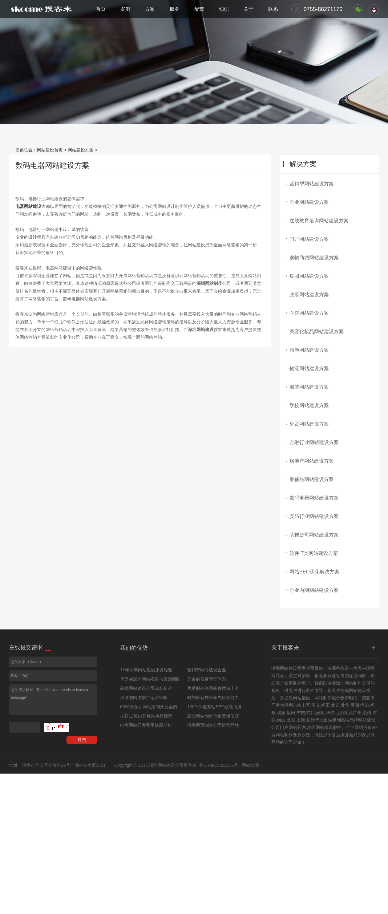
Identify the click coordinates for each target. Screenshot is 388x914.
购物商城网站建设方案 (314, 257)
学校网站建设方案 (309, 405)
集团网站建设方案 (309, 276)
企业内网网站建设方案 (314, 590)
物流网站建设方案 (309, 368)
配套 (199, 9)
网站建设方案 (81, 150)
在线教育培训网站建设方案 (319, 220)
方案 (150, 9)
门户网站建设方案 (309, 239)
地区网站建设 (320, 727)
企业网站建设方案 (309, 202)
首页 (101, 9)
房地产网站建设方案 (311, 460)
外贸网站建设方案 (309, 424)
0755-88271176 (323, 9)
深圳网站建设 (284, 668)
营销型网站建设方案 (311, 183)
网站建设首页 (50, 150)
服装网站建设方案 (309, 387)
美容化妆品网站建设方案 (316, 331)
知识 (224, 9)
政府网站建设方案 (309, 294)
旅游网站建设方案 (309, 350)
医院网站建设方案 (309, 313)
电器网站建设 (28, 206)
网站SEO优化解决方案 (314, 571)
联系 (273, 9)
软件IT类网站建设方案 (313, 553)
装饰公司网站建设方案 (314, 534)
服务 (175, 9)
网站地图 (250, 765)
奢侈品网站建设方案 (311, 479)
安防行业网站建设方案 (314, 516)
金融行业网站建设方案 (314, 442)
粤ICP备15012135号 (218, 765)
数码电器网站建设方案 (314, 497)
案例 (125, 9)
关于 (248, 9)
